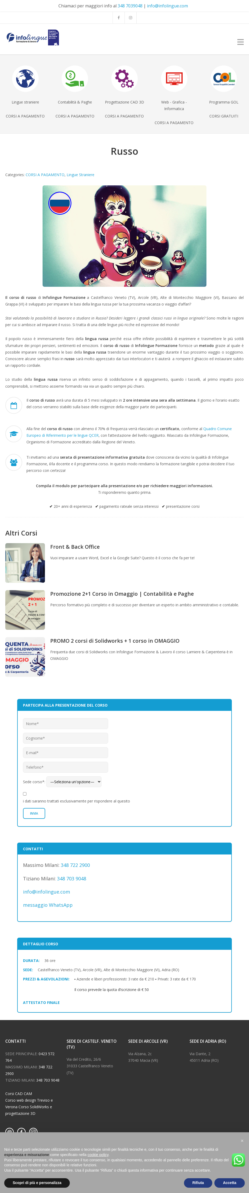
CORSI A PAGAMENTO (45, 174)
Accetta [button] (229, 1183)
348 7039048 (130, 6)
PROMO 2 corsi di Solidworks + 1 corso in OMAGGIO (114, 640)
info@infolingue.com (167, 6)
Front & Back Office (75, 546)
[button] (242, 1140)
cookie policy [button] (97, 1155)
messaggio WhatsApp (48, 905)
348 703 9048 (71, 878)
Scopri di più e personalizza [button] (37, 1183)
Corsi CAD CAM (18, 1093)
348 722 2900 (75, 865)
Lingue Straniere (80, 174)
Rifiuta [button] (198, 1183)
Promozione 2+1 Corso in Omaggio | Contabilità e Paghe (122, 593)
